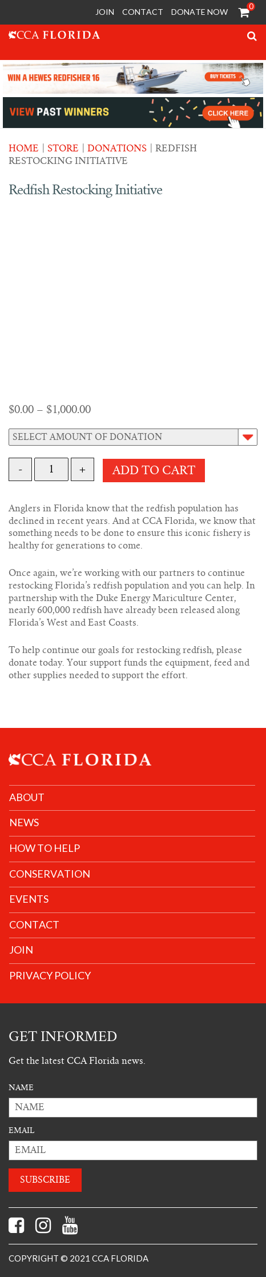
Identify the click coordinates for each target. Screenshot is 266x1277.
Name (21, 1087)
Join (104, 12)
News (24, 822)
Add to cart (153, 470)
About (27, 797)
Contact (142, 12)
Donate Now (199, 12)
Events (29, 899)
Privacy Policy (50, 976)
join (21, 950)
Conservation (49, 874)
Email (21, 1130)
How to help (44, 848)
